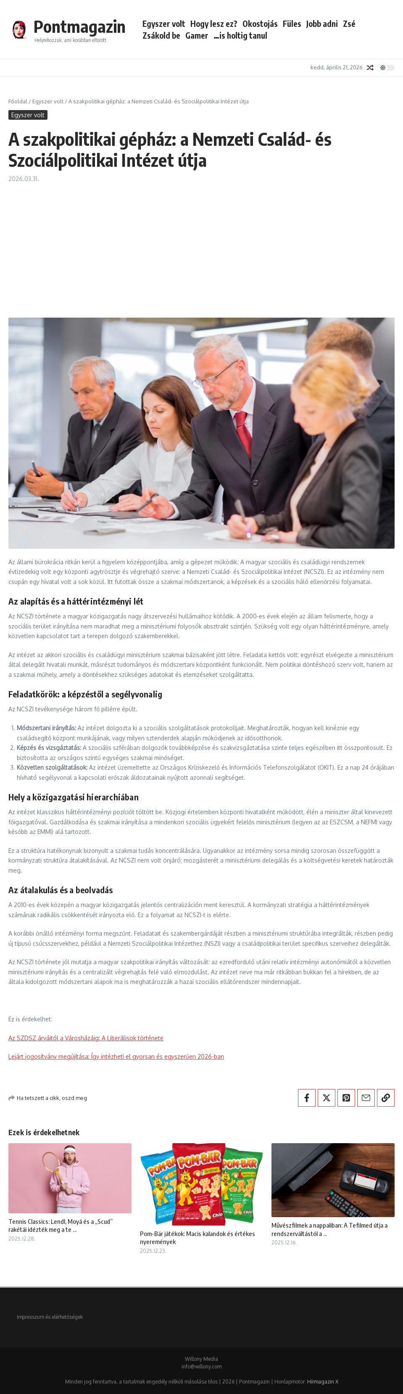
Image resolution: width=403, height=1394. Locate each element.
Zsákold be (161, 35)
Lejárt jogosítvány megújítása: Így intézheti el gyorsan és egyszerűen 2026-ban (116, 1056)
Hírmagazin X (322, 1381)
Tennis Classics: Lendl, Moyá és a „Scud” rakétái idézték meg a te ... (60, 1226)
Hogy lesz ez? (213, 23)
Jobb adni (322, 23)
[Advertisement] (201, 246)
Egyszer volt (163, 23)
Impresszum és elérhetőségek (50, 1317)
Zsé (349, 23)
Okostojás (260, 23)
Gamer (196, 35)
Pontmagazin (80, 26)
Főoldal (17, 101)
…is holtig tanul (240, 35)
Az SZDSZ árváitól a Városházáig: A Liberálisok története (85, 1038)
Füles (292, 23)
